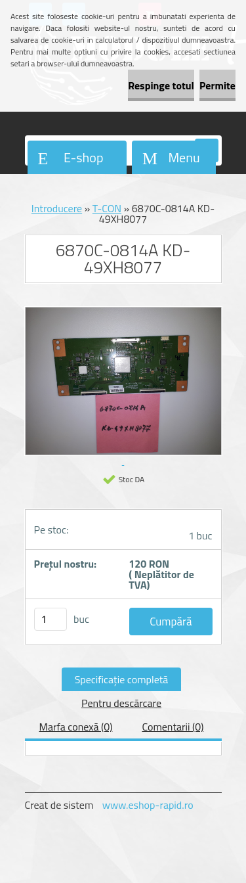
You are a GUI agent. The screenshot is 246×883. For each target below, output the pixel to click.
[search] (206, 151)
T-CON (106, 208)
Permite (217, 85)
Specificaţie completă (122, 679)
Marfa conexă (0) (75, 727)
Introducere (56, 208)
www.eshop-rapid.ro (148, 805)
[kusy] (50, 619)
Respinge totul (161, 85)
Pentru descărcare (121, 703)
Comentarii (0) (172, 727)
